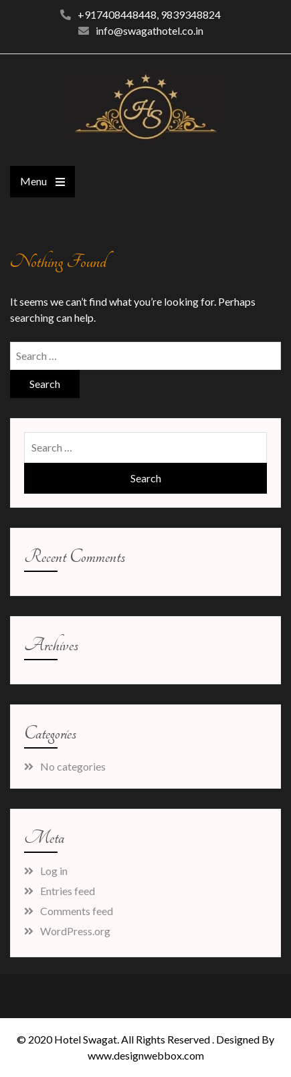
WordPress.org (75, 930)
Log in (54, 870)
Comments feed (76, 910)
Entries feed (67, 890)
